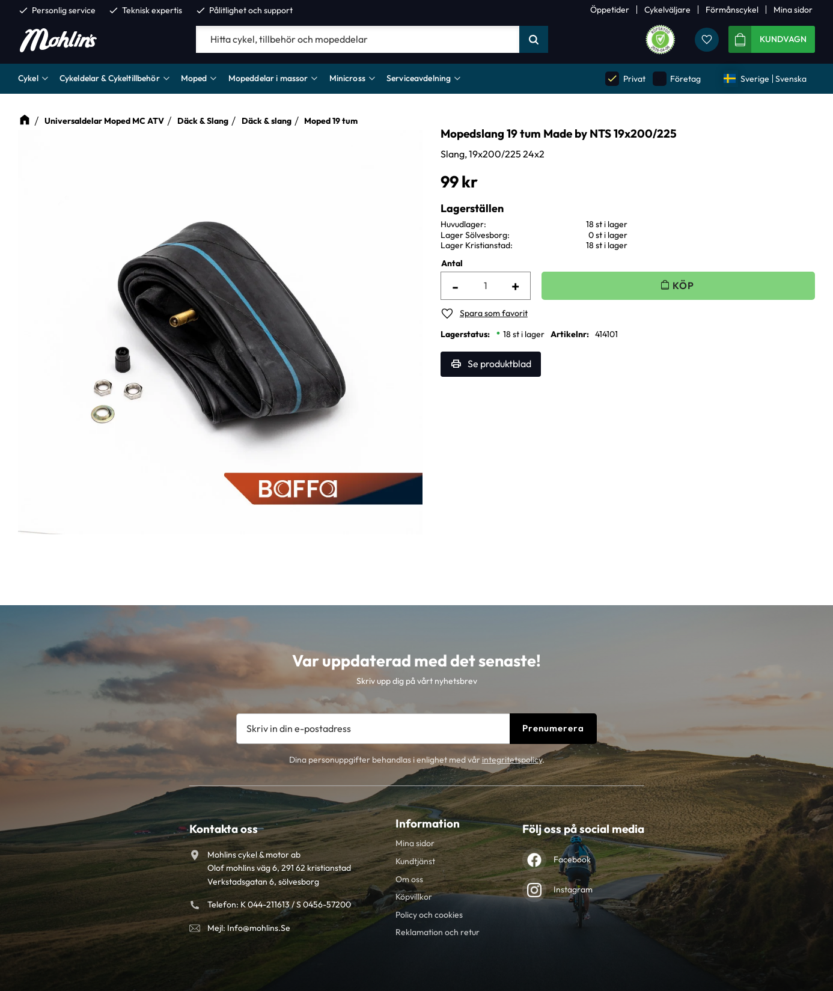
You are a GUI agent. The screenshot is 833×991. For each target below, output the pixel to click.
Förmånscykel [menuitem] (732, 9)
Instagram (573, 889)
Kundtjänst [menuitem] (415, 861)
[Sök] (533, 39)
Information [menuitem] (427, 823)
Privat (625, 78)
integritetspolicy (512, 759)
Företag (677, 78)
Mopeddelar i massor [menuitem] (268, 78)
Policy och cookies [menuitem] (429, 914)
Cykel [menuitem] (28, 78)
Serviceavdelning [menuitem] (418, 78)
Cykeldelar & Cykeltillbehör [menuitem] (110, 78)
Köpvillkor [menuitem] (413, 896)
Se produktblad (499, 364)
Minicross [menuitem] (347, 78)
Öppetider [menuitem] (609, 9)
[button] (707, 40)
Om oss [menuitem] (409, 879)
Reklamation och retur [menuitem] (437, 932)
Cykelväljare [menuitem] (667, 9)
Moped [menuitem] (194, 78)
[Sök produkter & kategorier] (357, 39)
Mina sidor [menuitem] (793, 9)
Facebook (572, 859)
